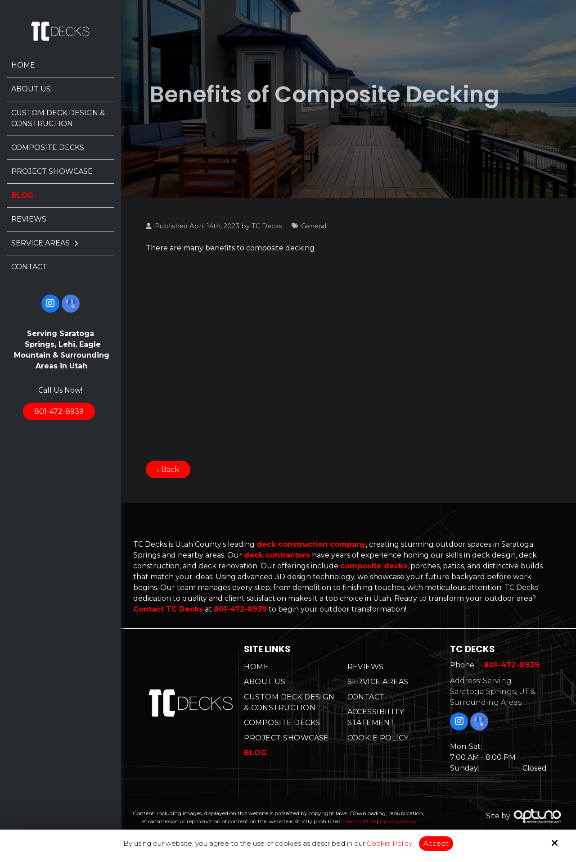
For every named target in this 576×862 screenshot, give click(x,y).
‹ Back (168, 469)
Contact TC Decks (168, 609)
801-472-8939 (59, 411)
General (313, 226)
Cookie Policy (389, 843)
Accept (436, 843)
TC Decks (267, 226)
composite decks (373, 566)
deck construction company (311, 544)
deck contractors (277, 555)
